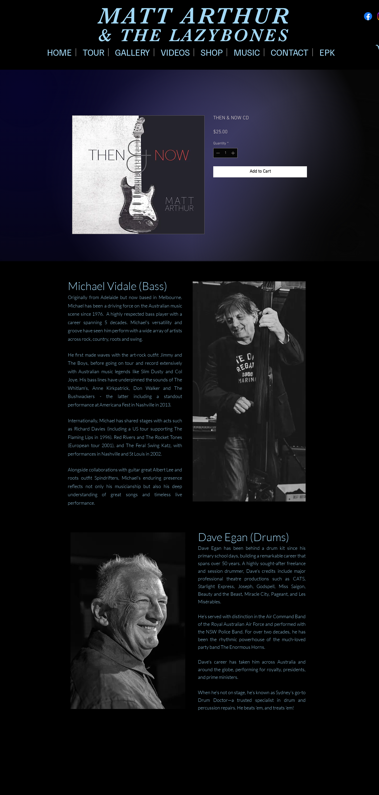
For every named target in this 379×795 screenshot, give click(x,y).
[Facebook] (368, 16)
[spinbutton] (225, 153)
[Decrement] (217, 153)
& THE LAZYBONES (194, 35)
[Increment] (233, 153)
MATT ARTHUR (194, 16)
